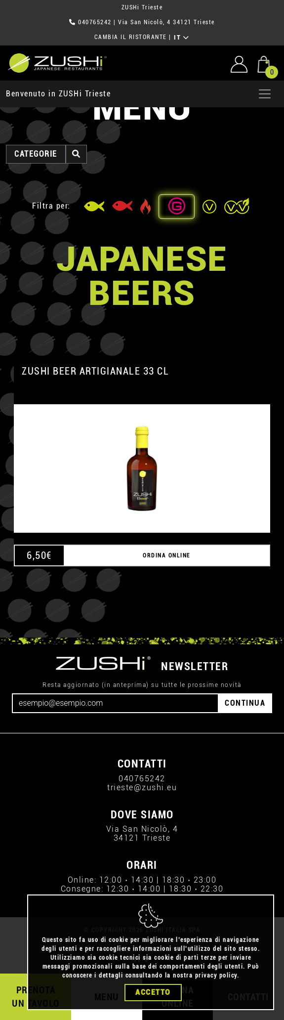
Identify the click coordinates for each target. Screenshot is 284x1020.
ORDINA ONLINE (167, 555)
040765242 (95, 22)
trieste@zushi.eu (142, 787)
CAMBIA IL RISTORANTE (130, 37)
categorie (35, 154)
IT (181, 37)
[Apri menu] (264, 94)
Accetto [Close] (153, 992)
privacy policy (216, 975)
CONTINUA (245, 703)
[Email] (115, 703)
